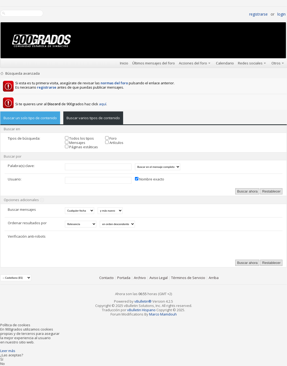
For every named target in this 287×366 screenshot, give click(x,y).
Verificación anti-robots (27, 236)
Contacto (106, 277)
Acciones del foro (193, 63)
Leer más (7, 350)
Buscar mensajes (22, 209)
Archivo (140, 277)
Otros (276, 63)
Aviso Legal (158, 277)
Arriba (214, 277)
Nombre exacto (149, 179)
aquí (102, 104)
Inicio (124, 63)
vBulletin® (143, 301)
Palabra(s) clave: (21, 166)
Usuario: (14, 179)
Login (281, 14)
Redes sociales (250, 63)
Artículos (114, 142)
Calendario (225, 63)
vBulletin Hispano (141, 309)
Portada (123, 277)
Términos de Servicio (188, 277)
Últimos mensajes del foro (153, 63)
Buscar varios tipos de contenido (93, 117)
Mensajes (75, 142)
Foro (111, 138)
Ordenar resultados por (27, 223)
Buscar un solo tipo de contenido (30, 117)
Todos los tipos (79, 138)
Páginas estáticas (81, 147)
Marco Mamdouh (163, 314)
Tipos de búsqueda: (24, 138)
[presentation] (105, 244)
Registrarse (258, 14)
